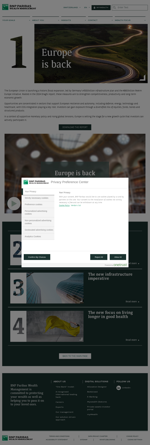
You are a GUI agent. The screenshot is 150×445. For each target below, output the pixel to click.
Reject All (99, 257)
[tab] (38, 191)
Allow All (118, 257)
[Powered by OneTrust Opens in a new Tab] (116, 265)
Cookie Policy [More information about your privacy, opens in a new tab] (64, 205)
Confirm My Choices (37, 257)
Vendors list (76, 205)
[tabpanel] (92, 199)
